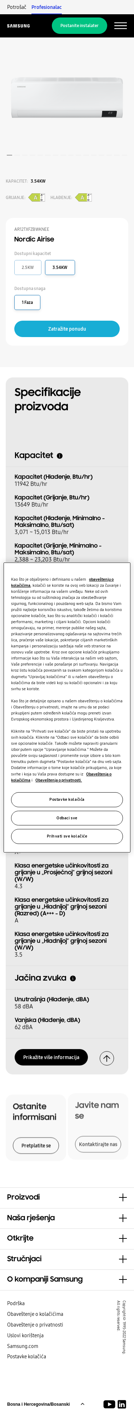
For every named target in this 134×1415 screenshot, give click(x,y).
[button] (67, 1197)
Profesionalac (46, 7)
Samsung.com (22, 1346)
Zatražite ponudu (67, 329)
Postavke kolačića (26, 1356)
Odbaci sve (67, 817)
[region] (66, 707)
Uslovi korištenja (25, 1335)
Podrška (16, 1303)
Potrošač (16, 7)
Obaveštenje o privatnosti (35, 1325)
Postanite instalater (79, 26)
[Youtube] (110, 1404)
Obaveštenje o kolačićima (35, 1314)
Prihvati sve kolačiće (67, 836)
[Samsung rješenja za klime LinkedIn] (122, 1404)
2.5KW (28, 267)
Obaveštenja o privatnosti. (58, 780)
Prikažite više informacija (51, 1055)
